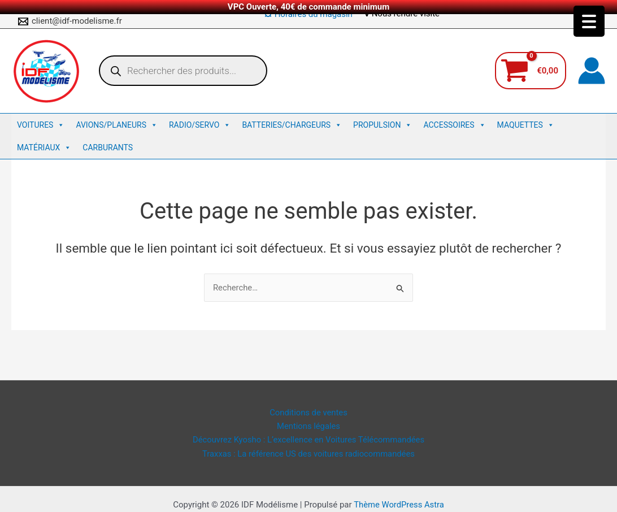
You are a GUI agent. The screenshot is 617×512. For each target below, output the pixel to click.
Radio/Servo (200, 124)
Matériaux (44, 147)
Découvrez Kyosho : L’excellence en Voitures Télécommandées (309, 440)
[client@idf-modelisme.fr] (70, 21)
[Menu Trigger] (589, 21)
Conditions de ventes (308, 411)
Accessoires (454, 124)
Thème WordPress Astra (399, 505)
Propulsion (382, 124)
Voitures (40, 124)
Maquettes (525, 124)
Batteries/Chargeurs (292, 124)
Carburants (107, 147)
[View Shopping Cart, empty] (530, 70)
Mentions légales (308, 425)
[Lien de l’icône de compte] (591, 71)
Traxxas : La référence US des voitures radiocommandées (308, 453)
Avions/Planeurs (117, 124)
